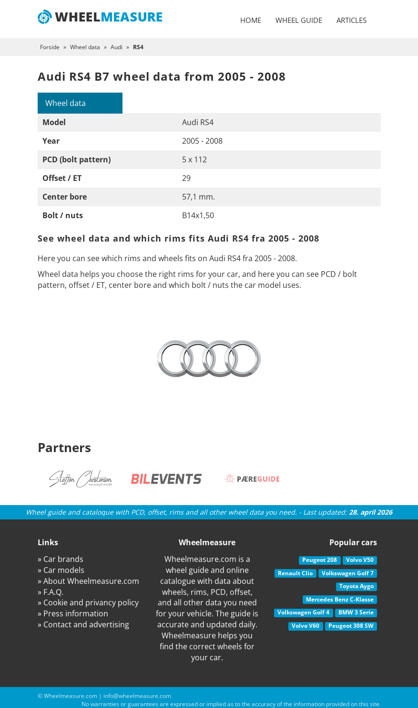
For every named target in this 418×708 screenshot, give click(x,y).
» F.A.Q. (50, 592)
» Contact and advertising (83, 624)
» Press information (73, 613)
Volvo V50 (360, 560)
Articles (351, 20)
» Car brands (60, 559)
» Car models (61, 570)
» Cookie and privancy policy (88, 602)
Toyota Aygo (356, 586)
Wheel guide (298, 20)
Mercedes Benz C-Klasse (340, 599)
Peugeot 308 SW (351, 626)
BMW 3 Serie (356, 612)
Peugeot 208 (319, 560)
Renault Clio (295, 573)
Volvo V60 (305, 626)
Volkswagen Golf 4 (303, 612)
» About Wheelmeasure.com (88, 581)
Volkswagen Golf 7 (348, 573)
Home (250, 20)
